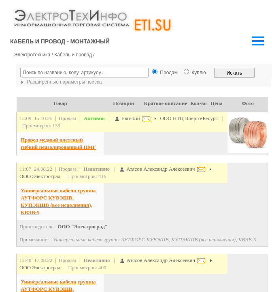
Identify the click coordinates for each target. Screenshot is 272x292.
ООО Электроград (39, 176)
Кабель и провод (73, 55)
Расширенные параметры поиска (60, 82)
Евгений (130, 118)
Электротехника (32, 55)
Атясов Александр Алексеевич (160, 169)
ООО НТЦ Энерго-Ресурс (189, 118)
